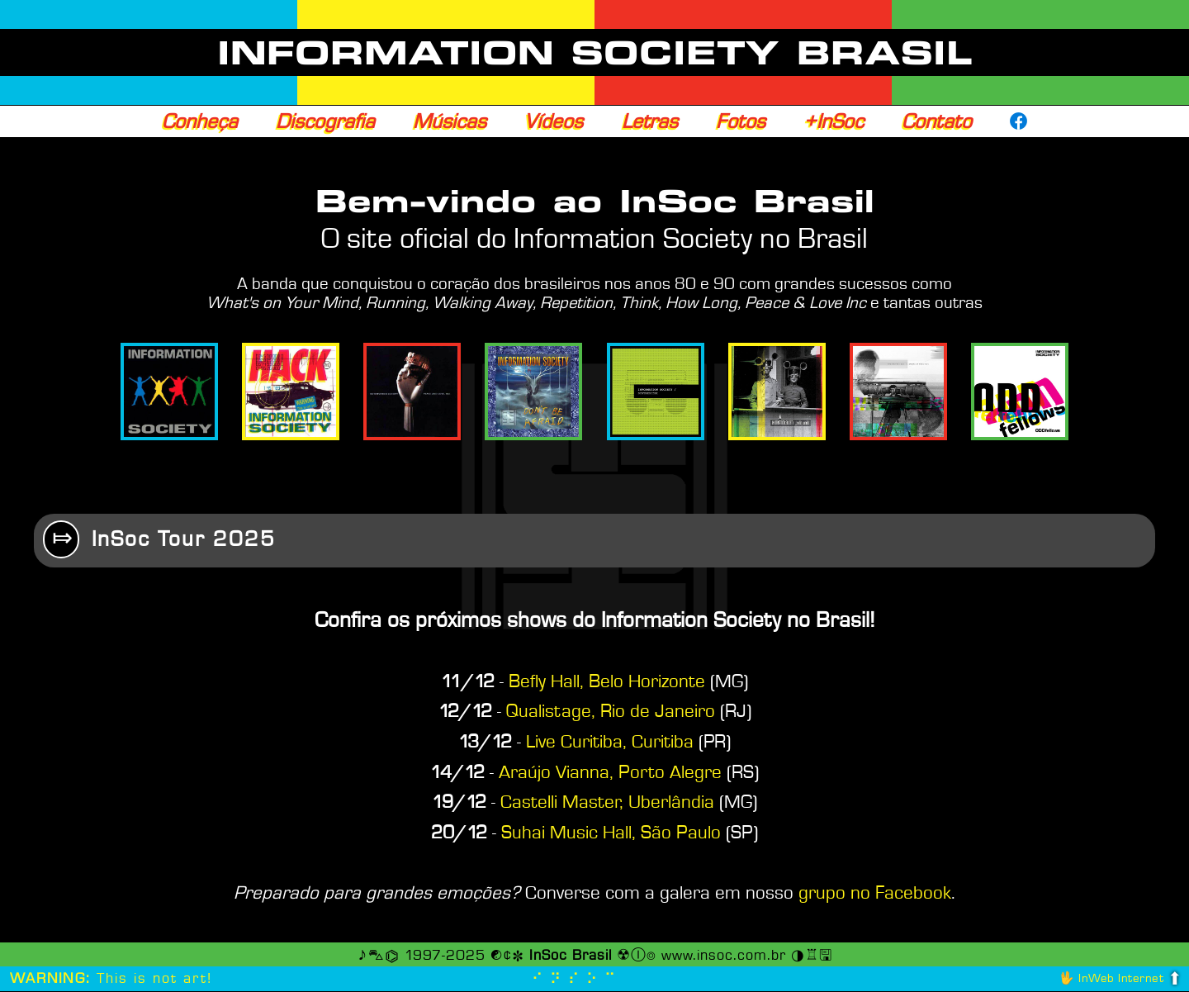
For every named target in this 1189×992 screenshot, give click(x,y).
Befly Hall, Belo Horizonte (607, 682)
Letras (650, 121)
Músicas (449, 121)
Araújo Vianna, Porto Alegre (610, 773)
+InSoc (833, 121)
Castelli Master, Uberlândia (607, 803)
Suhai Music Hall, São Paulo (611, 833)
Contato (937, 121)
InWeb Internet (1120, 979)
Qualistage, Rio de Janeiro (610, 712)
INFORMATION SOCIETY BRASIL (595, 52)
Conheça (200, 121)
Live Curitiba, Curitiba (610, 742)
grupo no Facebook (874, 893)
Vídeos (553, 121)
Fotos (740, 121)
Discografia (325, 121)
